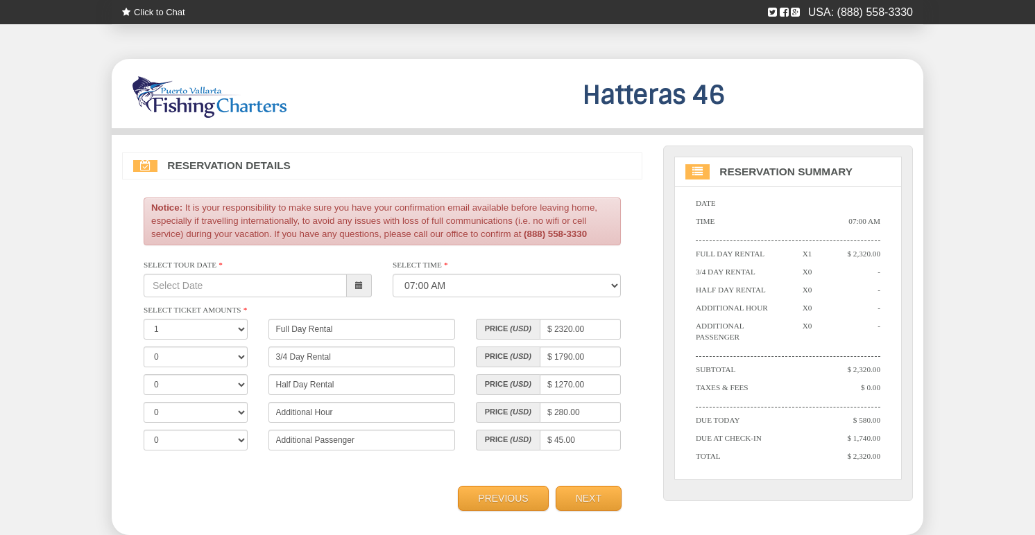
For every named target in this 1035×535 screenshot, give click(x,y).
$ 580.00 (866, 420)
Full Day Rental (730, 253)
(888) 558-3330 (875, 12)
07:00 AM (864, 221)
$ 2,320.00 (863, 253)
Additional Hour (732, 308)
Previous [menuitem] (503, 498)
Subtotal (715, 369)
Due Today (718, 420)
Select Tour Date (183, 265)
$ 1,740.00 (863, 438)
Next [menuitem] (588, 498)
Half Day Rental (731, 290)
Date (706, 203)
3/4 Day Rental (725, 272)
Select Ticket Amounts (195, 310)
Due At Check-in (729, 438)
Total (708, 456)
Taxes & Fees (722, 387)
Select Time (420, 265)
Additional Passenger (720, 331)
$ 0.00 (870, 387)
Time (705, 221)
